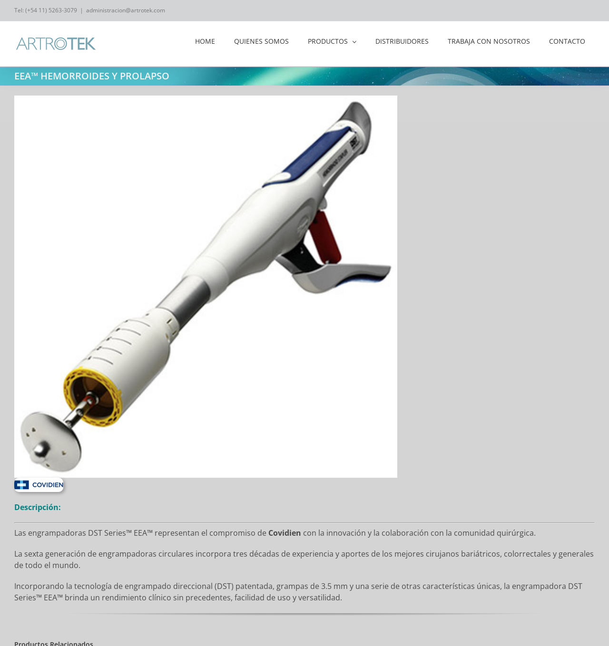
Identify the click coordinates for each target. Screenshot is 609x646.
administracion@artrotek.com (125, 10)
